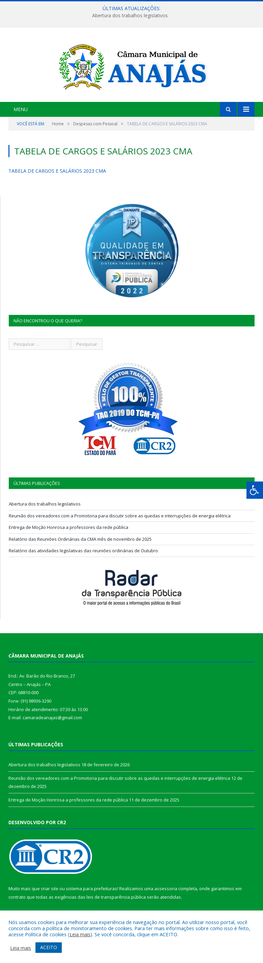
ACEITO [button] (48, 947)
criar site (49, 888)
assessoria (165, 888)
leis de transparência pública (116, 897)
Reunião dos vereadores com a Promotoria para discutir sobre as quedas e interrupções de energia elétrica (120, 516)
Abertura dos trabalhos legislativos (130, 16)
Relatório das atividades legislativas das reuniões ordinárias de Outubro (83, 551)
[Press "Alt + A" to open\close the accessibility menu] (254, 490)
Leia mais (80, 934)
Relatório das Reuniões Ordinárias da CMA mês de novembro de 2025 (80, 539)
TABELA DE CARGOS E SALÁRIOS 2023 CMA (57, 171)
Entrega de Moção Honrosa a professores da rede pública (68, 527)
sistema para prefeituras (91, 888)
